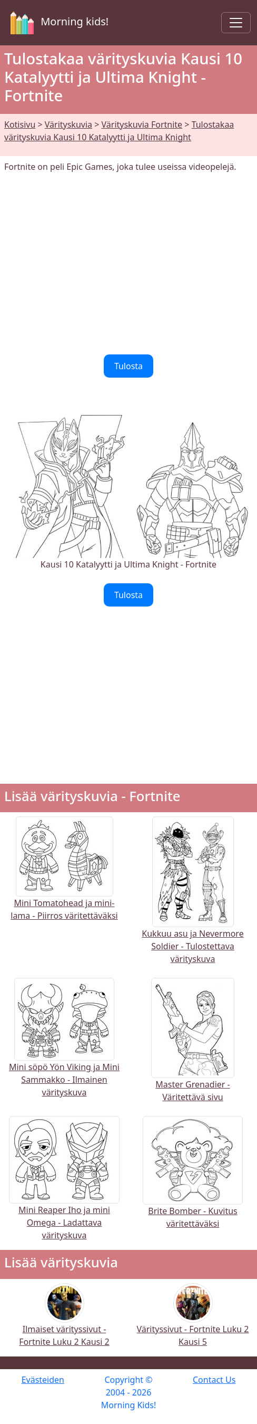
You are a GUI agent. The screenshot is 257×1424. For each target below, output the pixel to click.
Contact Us (214, 1379)
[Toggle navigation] (236, 22)
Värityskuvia (68, 124)
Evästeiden (43, 1379)
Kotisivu (19, 124)
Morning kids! (57, 23)
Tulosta (128, 366)
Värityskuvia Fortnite (142, 124)
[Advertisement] (128, 264)
